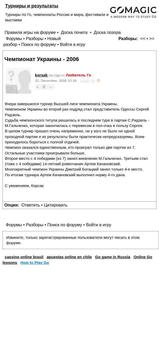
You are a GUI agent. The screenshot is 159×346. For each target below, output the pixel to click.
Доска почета (75, 32)
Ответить (30, 205)
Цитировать (55, 205)
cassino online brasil (24, 257)
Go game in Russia (112, 257)
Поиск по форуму (38, 44)
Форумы (14, 38)
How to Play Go (34, 262)
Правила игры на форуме (30, 32)
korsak (41, 75)
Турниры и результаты (31, 5)
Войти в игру (72, 44)
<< (142, 38)
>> (151, 38)
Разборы (34, 38)
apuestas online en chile (69, 257)
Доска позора (107, 32)
